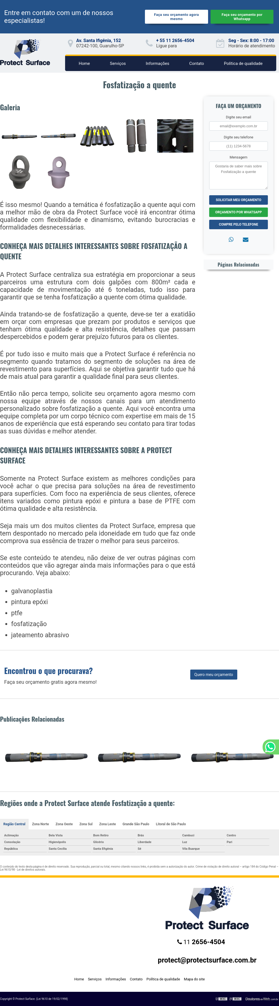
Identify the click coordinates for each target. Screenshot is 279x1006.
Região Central (14, 824)
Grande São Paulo (135, 824)
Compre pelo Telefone (238, 224)
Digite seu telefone (238, 137)
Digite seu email (238, 117)
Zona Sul (85, 824)
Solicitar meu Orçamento (238, 200)
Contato (196, 63)
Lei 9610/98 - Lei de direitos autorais (22, 869)
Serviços (118, 63)
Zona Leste (107, 824)
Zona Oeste (64, 824)
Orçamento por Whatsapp (238, 212)
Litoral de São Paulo (171, 824)
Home (84, 63)
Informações (157, 63)
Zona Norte (40, 824)
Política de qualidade (243, 63)
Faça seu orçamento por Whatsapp (242, 17)
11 (201, 942)
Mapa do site (194, 979)
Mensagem (239, 157)
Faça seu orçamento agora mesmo (176, 17)
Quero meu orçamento (213, 674)
